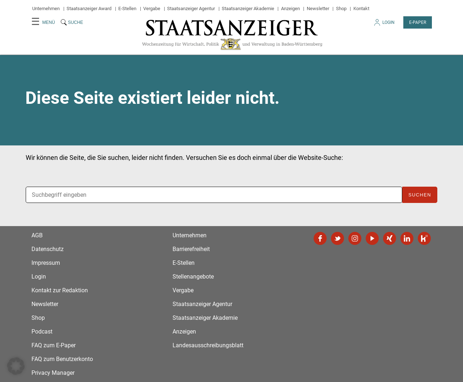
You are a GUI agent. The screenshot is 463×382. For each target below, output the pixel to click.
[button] (16, 366)
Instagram (355, 238)
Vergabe (151, 8)
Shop (341, 8)
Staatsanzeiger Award (89, 8)
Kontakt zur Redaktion (59, 290)
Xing (389, 238)
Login (384, 24)
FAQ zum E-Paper (53, 345)
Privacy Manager (53, 372)
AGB (37, 235)
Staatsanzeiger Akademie (248, 8)
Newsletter (318, 8)
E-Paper (417, 22)
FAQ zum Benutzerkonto (62, 359)
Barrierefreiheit (191, 249)
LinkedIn (407, 238)
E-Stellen (127, 8)
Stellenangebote (193, 276)
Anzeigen (290, 8)
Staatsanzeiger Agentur (191, 8)
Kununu (424, 238)
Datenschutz (47, 249)
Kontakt (361, 8)
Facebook (320, 238)
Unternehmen (46, 8)
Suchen (419, 195)
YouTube (372, 238)
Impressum (45, 262)
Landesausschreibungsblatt (208, 345)
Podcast (41, 331)
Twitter (337, 238)
